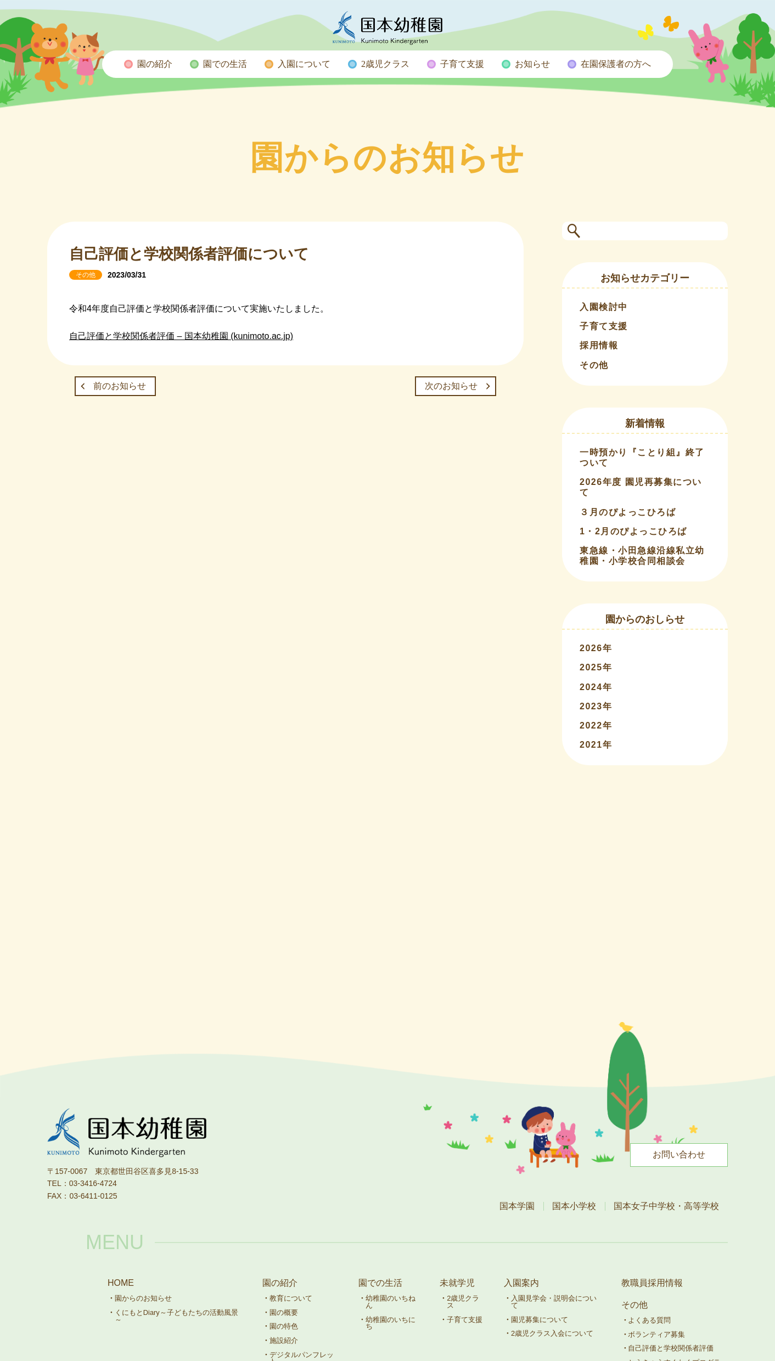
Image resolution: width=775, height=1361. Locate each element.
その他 (594, 365)
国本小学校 (574, 1206)
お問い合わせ (679, 1154)
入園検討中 (604, 307)
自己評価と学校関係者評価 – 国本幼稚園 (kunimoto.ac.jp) (181, 336)
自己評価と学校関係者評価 (671, 1348)
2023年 (596, 706)
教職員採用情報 (652, 1283)
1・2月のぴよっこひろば (633, 531)
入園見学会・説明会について (554, 1301)
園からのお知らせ (143, 1298)
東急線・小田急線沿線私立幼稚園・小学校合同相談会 (642, 556)
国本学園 (517, 1206)
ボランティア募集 (656, 1334)
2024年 (596, 687)
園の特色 (283, 1326)
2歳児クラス (463, 1301)
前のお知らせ (119, 386)
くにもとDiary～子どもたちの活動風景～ (176, 1316)
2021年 (596, 744)
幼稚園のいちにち (390, 1323)
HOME (121, 1282)
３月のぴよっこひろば (628, 512)
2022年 (596, 725)
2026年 (596, 648)
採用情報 (599, 345)
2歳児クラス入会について (552, 1333)
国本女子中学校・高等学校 (666, 1206)
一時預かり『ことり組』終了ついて (642, 457)
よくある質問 (649, 1320)
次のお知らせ (451, 386)
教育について (290, 1298)
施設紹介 (283, 1340)
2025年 (596, 667)
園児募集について (539, 1319)
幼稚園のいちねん (390, 1301)
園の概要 (283, 1312)
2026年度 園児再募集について (641, 487)
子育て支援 (604, 326)
